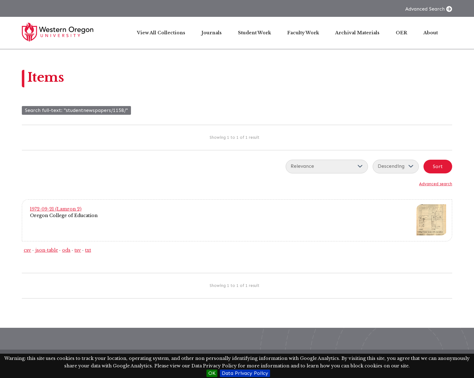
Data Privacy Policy (245, 373)
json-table (46, 250)
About (430, 33)
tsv (78, 250)
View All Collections (161, 33)
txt (88, 250)
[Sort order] (396, 166)
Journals (211, 33)
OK (211, 373)
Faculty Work (303, 33)
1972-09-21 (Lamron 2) (55, 209)
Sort (438, 166)
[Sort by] (327, 166)
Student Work (254, 33)
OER (401, 33)
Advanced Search (425, 9)
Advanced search (435, 184)
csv (27, 250)
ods (66, 250)
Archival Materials (357, 33)
